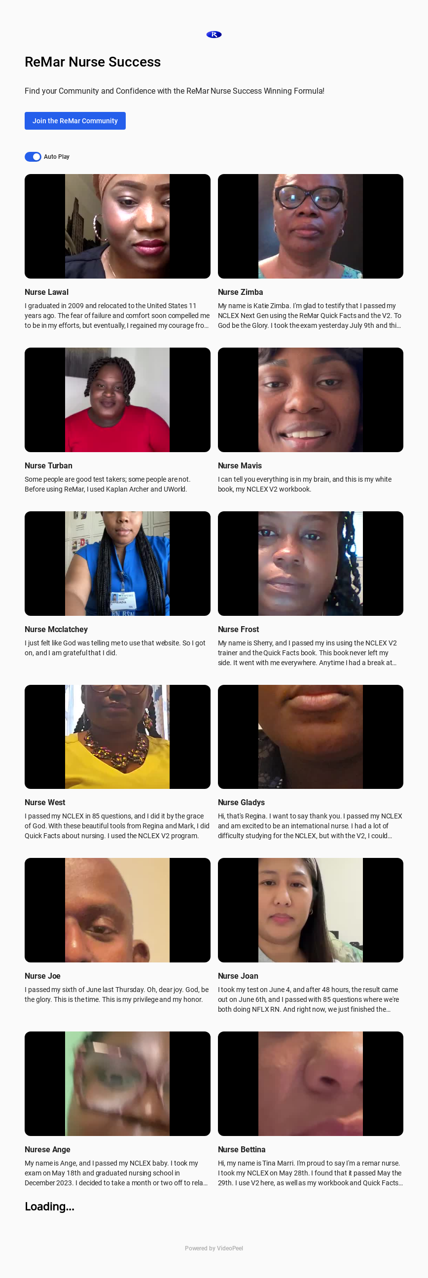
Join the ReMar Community (75, 121)
